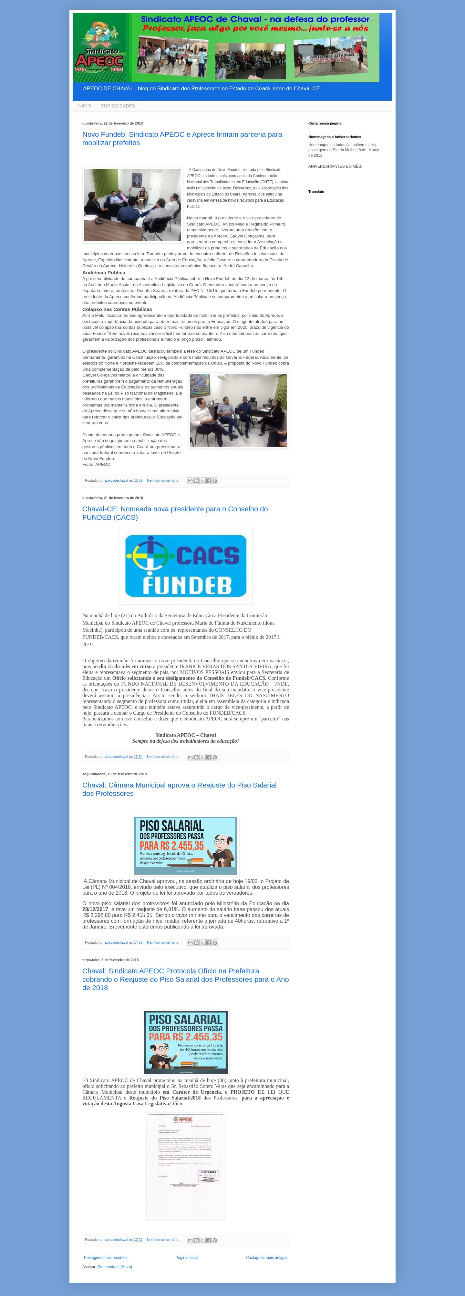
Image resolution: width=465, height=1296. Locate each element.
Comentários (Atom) (115, 1267)
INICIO (84, 105)
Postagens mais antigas (266, 1257)
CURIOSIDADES (118, 105)
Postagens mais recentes (106, 1257)
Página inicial (186, 1257)
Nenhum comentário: (163, 480)
